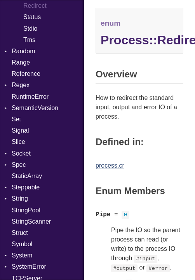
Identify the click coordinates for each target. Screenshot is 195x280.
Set (16, 119)
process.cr (110, 165)
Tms (29, 40)
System (22, 255)
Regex (21, 85)
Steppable (26, 187)
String (20, 198)
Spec (19, 164)
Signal (20, 130)
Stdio (30, 28)
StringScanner (31, 221)
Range (21, 62)
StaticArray (27, 176)
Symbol (22, 244)
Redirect (35, 5)
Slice (18, 141)
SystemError (29, 266)
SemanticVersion (35, 108)
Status (32, 17)
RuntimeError (30, 96)
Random (23, 51)
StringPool (26, 210)
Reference (26, 73)
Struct (20, 232)
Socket (21, 153)
